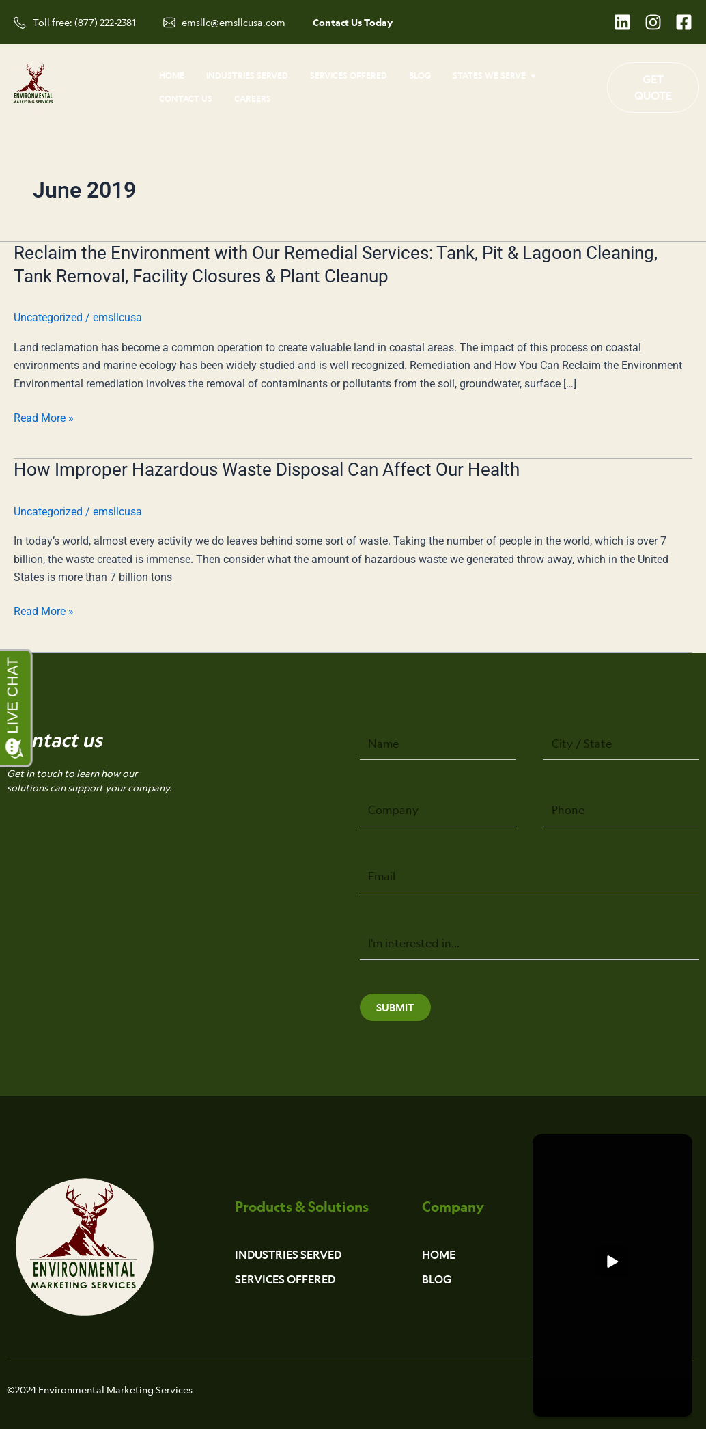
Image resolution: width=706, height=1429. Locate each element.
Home (438, 1255)
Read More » (44, 418)
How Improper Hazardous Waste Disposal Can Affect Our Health (267, 469)
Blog (436, 1279)
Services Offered (285, 1279)
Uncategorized (48, 317)
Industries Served (288, 1255)
